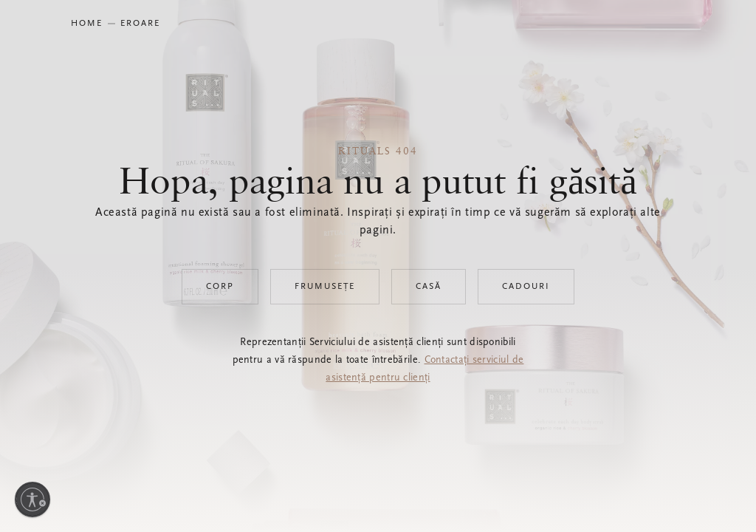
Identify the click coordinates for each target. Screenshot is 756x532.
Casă (428, 286)
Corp (220, 286)
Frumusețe (325, 286)
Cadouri (526, 286)
